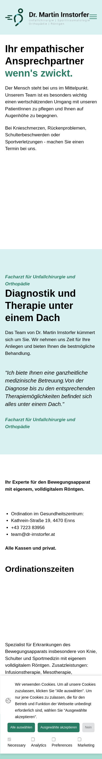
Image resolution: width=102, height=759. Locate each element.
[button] (93, 17)
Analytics (38, 742)
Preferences (62, 742)
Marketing (86, 742)
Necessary (17, 742)
